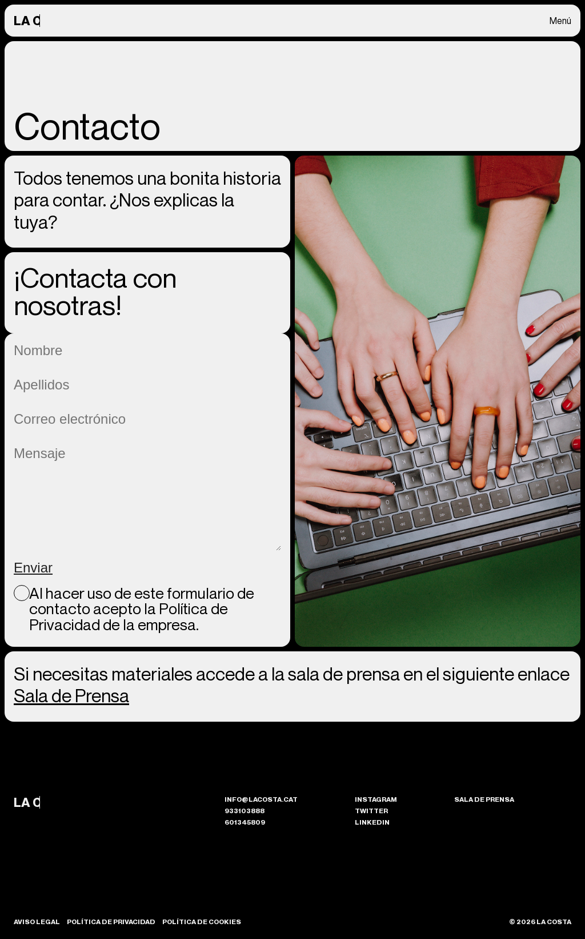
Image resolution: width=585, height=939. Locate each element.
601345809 (245, 822)
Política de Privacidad (111, 921)
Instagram (376, 799)
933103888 (245, 810)
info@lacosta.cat (261, 799)
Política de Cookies (201, 921)
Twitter (371, 810)
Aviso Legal (37, 921)
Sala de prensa (484, 799)
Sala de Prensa (71, 695)
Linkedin (372, 822)
